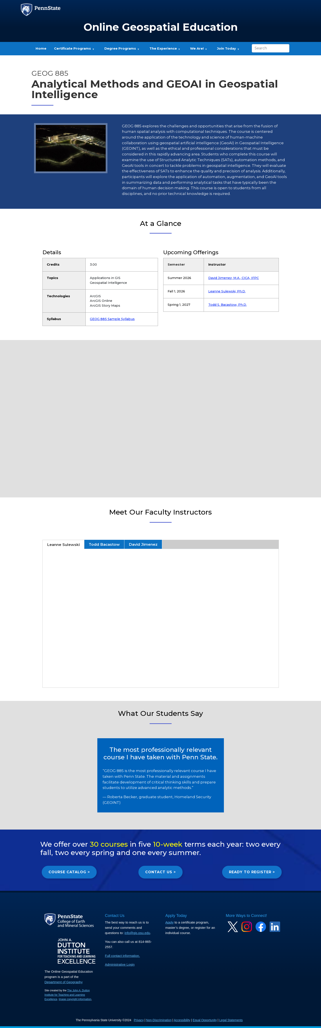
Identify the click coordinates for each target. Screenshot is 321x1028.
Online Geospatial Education (160, 27)
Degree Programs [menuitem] (120, 50)
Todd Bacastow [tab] (104, 544)
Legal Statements (231, 1020)
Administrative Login (120, 964)
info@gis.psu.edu (137, 933)
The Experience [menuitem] (162, 50)
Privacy (139, 1020)
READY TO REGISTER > (252, 872)
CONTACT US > (160, 872)
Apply (169, 922)
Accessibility (182, 1020)
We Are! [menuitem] (196, 50)
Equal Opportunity (205, 1020)
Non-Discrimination (159, 1020)
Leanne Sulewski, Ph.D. (227, 291)
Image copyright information (75, 999)
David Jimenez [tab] (143, 544)
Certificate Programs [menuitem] (72, 50)
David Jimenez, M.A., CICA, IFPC (233, 278)
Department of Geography (64, 982)
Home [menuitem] (41, 48)
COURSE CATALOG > (69, 872)
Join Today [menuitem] (226, 50)
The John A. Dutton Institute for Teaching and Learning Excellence (67, 995)
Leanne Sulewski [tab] (63, 544)
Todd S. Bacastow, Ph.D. (227, 305)
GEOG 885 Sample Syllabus (112, 319)
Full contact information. (122, 956)
